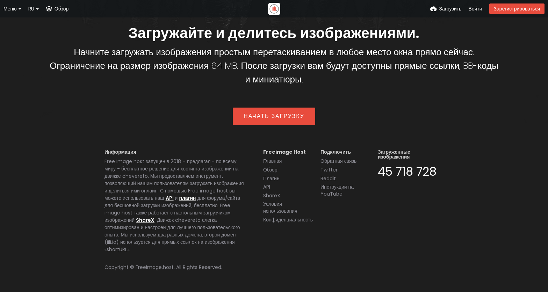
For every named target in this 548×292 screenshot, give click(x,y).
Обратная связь (338, 161)
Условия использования (280, 207)
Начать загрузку (274, 116)
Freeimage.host (155, 267)
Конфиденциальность (288, 219)
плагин (187, 198)
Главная (272, 161)
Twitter (329, 169)
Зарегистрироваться (517, 8)
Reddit (328, 178)
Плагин (271, 178)
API (170, 198)
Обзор (270, 169)
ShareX (145, 220)
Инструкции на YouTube (337, 190)
